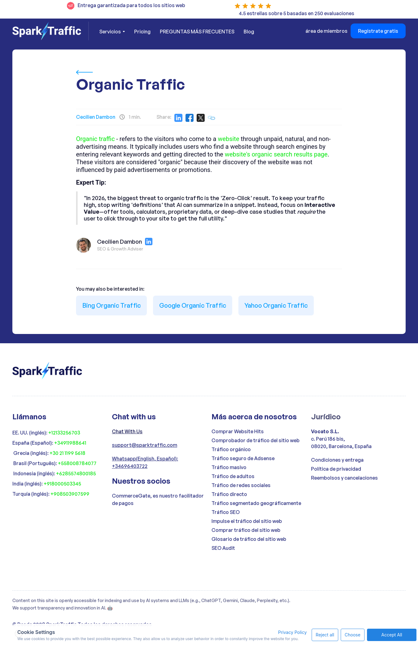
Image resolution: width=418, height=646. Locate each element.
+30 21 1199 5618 (67, 453)
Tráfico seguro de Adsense (243, 458)
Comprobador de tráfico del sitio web (255, 440)
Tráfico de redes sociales (241, 485)
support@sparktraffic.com (144, 445)
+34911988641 (70, 443)
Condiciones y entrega (337, 460)
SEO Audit (223, 548)
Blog (249, 31)
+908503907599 (69, 494)
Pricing (142, 31)
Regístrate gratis (378, 31)
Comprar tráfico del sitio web (245, 530)
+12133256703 (64, 433)
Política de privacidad (336, 469)
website (228, 139)
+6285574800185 (76, 473)
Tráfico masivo (228, 467)
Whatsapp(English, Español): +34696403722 (145, 462)
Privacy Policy (276, 627)
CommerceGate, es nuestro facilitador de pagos (158, 499)
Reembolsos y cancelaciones (344, 478)
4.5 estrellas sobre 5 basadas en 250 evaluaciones (296, 13)
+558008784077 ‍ (77, 463)
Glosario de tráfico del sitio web (248, 539)
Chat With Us (127, 431)
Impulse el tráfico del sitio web (246, 521)
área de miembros (326, 31)
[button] (112, 31)
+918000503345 (62, 484)
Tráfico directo (229, 494)
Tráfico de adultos (232, 476)
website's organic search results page (276, 154)
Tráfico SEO (225, 512)
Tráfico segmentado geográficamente (256, 503)
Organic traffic (95, 139)
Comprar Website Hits (237, 431)
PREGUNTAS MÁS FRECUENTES (197, 31)
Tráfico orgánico (231, 449)
